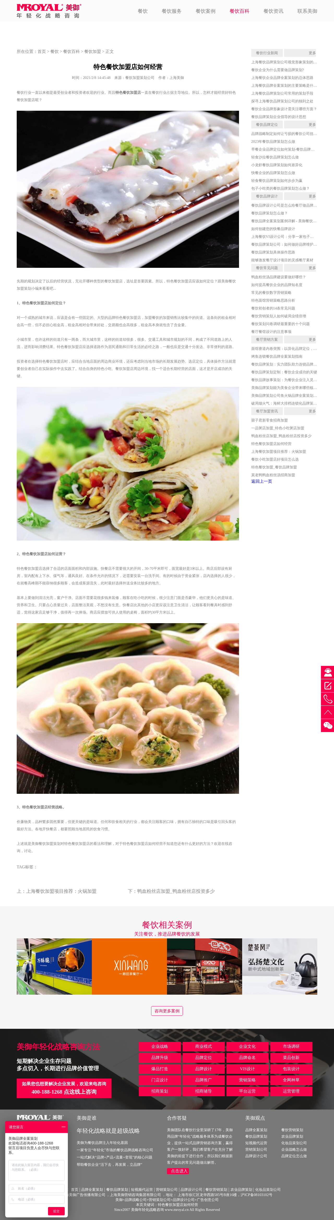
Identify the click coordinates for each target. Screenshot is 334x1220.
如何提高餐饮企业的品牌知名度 (276, 285)
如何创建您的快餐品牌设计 (273, 229)
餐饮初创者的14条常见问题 (273, 308)
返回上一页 (261, 481)
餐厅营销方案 (267, 339)
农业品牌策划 (292, 1136)
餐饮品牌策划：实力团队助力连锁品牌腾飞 (286, 364)
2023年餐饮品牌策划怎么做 (273, 141)
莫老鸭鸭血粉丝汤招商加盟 (273, 475)
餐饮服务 (172, 11)
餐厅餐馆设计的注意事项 (271, 332)
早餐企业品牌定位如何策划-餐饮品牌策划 (284, 149)
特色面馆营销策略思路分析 (273, 300)
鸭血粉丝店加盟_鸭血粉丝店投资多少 (176, 891)
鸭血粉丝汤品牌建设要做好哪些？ (278, 277)
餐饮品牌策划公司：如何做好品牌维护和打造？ (289, 244)
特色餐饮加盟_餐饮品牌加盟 (274, 467)
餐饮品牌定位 (267, 124)
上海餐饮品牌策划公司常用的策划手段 (282, 93)
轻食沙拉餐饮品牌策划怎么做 (275, 157)
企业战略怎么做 (294, 1149)
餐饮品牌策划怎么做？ (269, 213)
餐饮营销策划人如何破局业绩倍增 (278, 316)
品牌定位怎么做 (294, 1156)
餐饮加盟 (92, 51)
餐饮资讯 (273, 11)
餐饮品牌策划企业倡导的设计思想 (278, 117)
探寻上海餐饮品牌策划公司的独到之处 (282, 101)
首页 (42, 51)
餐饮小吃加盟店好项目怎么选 (275, 459)
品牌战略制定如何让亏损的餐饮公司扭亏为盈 (287, 134)
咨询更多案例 (167, 1011)
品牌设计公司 (256, 1156)
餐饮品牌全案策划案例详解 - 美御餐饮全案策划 (289, 221)
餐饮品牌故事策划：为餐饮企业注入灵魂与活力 (289, 380)
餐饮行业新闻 (267, 53)
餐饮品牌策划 (256, 1136)
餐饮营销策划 (292, 1130)
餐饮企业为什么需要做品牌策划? (277, 70)
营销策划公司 (256, 1149)
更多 (312, 53)
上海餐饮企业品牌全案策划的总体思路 (282, 78)
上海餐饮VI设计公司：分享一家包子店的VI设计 (290, 236)
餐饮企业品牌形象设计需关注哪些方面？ (284, 109)
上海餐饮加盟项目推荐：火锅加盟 (61, 891)
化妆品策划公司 (294, 1143)
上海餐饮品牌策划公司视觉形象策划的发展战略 (289, 62)
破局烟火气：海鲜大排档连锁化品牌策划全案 (287, 403)
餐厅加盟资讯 (267, 411)
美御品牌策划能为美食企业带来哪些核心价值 (287, 388)
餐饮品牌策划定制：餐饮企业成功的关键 (284, 372)
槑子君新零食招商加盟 (269, 420)
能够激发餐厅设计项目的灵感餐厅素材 (282, 260)
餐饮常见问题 (267, 268)
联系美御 (307, 11)
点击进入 (179, 1171)
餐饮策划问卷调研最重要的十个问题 (280, 324)
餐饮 (143, 11)
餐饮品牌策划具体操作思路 (273, 252)
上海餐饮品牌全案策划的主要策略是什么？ (286, 85)
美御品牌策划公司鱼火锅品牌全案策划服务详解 (289, 395)
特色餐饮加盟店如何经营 (271, 444)
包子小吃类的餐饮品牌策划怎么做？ (280, 188)
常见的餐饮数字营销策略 (271, 292)
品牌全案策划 (256, 1130)
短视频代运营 (256, 1143)
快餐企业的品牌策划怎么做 (273, 173)
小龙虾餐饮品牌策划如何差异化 (276, 165)
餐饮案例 (206, 11)
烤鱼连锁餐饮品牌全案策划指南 (276, 356)
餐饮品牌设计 (267, 196)
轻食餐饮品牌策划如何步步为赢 (276, 180)
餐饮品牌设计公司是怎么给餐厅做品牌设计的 (287, 205)
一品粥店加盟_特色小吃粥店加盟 (277, 428)
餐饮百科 (239, 11)
